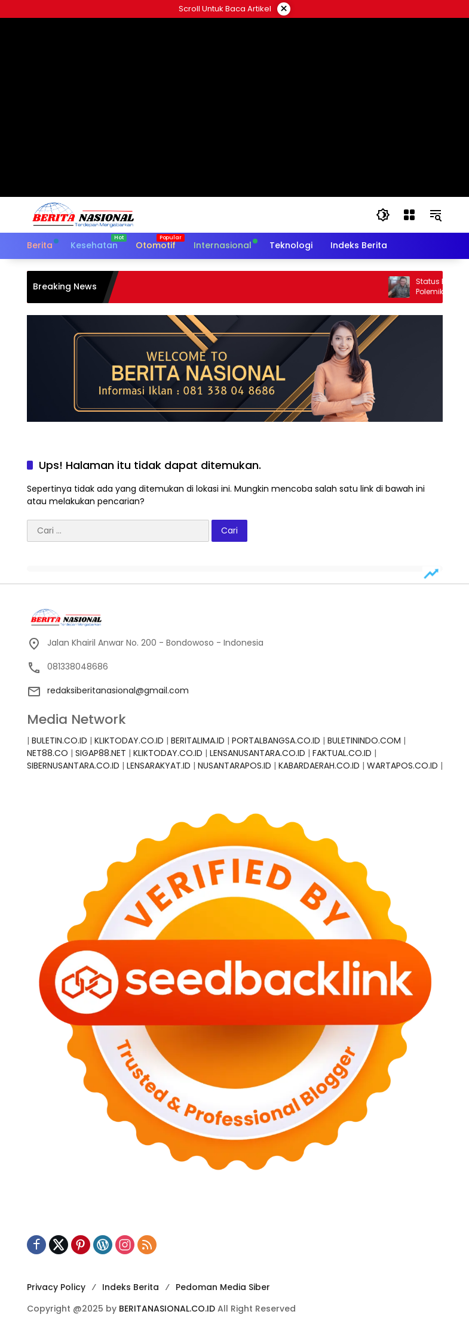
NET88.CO (47, 753)
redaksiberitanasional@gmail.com (118, 690)
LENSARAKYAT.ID (159, 766)
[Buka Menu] (409, 215)
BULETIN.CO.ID (59, 740)
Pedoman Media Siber (223, 1287)
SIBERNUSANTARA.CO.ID (73, 766)
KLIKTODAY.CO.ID (129, 740)
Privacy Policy (56, 1287)
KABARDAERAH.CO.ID (319, 766)
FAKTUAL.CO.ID (342, 753)
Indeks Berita (130, 1287)
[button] (383, 215)
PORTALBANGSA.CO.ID (276, 740)
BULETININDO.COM (364, 740)
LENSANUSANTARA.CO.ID (257, 753)
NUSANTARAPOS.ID (234, 766)
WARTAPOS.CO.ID (402, 766)
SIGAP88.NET (100, 753)
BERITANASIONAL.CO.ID (167, 1309)
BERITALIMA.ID (198, 740)
